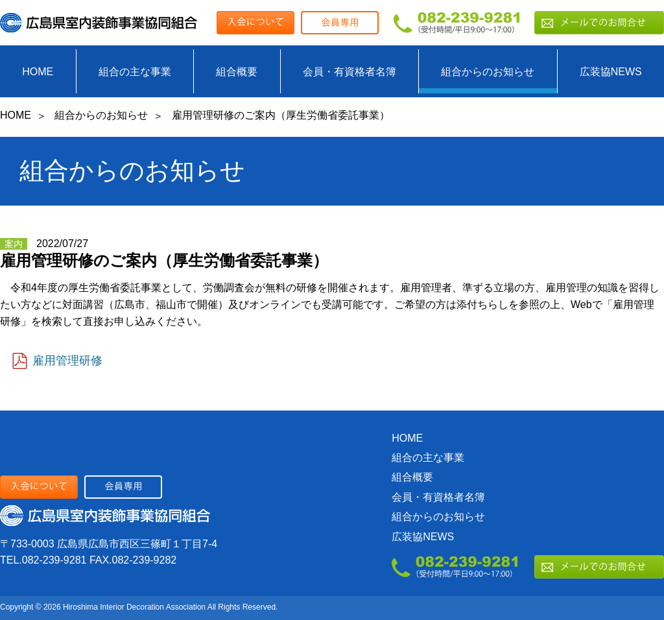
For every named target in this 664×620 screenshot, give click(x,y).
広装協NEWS (611, 71)
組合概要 (236, 71)
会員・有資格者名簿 (349, 71)
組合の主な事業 (135, 71)
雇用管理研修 (67, 360)
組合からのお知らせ (487, 71)
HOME (37, 71)
